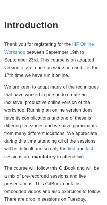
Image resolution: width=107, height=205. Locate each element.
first (72, 148)
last (89, 148)
